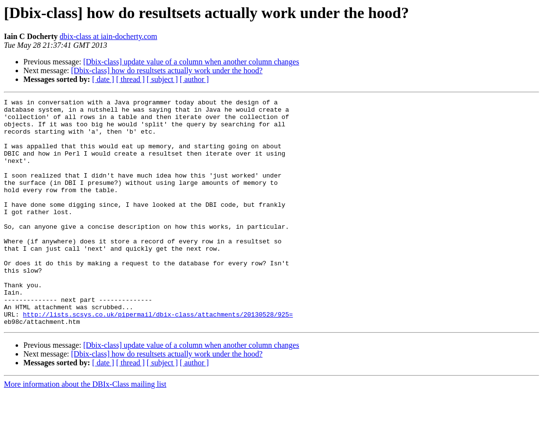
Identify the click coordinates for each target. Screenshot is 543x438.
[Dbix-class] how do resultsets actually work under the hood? (167, 70)
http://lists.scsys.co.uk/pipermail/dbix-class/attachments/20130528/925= (158, 358)
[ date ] (103, 79)
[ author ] (194, 79)
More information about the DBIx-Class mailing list (85, 429)
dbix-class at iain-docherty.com (108, 36)
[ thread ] (130, 79)
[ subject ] (162, 79)
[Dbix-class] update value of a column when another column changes (191, 62)
